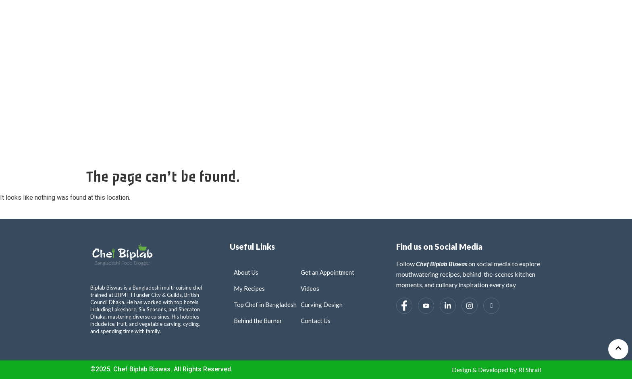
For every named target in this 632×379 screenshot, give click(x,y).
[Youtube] (426, 306)
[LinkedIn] (448, 306)
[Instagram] (470, 306)
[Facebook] (404, 306)
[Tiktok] (491, 306)
